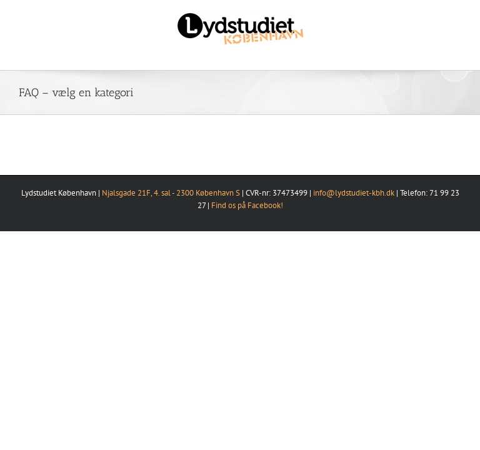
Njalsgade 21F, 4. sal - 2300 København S (171, 193)
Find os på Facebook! (247, 205)
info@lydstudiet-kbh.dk (353, 193)
